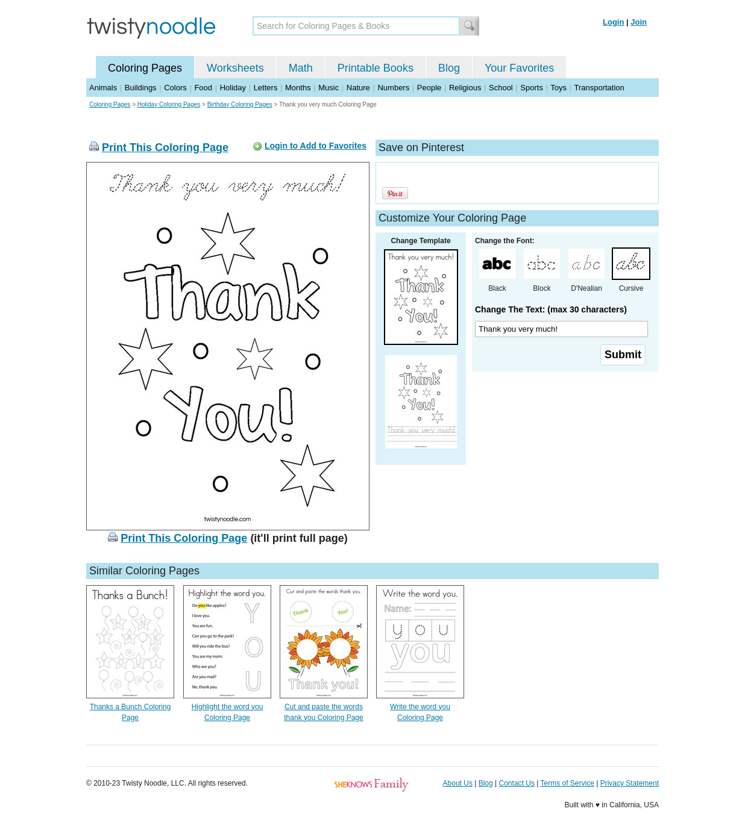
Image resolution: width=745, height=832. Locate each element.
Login (613, 21)
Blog (449, 68)
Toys (558, 87)
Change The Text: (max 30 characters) (551, 309)
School (501, 87)
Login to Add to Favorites (315, 146)
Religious (465, 87)
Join (638, 21)
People (429, 87)
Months (298, 87)
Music (328, 87)
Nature (358, 87)
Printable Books (375, 68)
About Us (458, 783)
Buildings (141, 87)
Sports (531, 87)
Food (203, 87)
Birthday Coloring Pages (239, 104)
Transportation (599, 87)
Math (301, 68)
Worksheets (235, 68)
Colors (175, 87)
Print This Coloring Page (165, 147)
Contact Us (517, 783)
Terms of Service (567, 783)
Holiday (233, 87)
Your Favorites (519, 68)
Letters (266, 87)
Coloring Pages (145, 68)
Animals (103, 87)
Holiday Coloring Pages (169, 104)
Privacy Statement (629, 783)
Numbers (393, 87)
